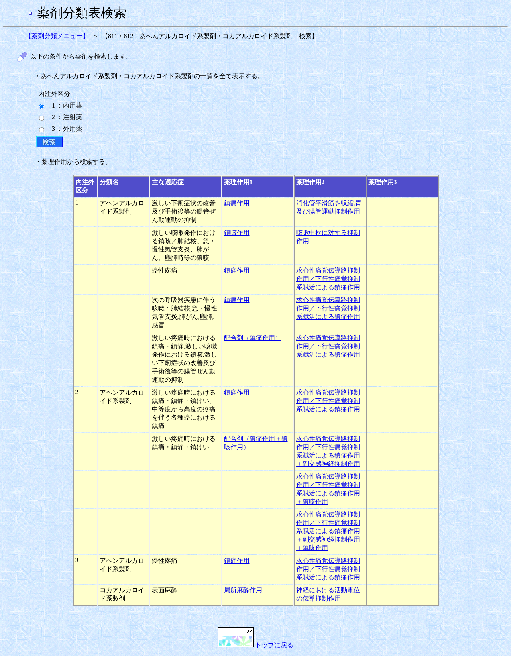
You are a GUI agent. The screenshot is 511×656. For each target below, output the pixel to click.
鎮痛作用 (237, 203)
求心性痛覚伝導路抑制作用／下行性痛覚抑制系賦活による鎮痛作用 (328, 279)
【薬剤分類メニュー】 (57, 36)
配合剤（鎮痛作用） (252, 337)
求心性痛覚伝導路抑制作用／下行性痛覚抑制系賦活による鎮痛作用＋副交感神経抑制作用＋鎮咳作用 (328, 531)
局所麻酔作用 (243, 590)
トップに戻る (255, 645)
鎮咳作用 (237, 232)
